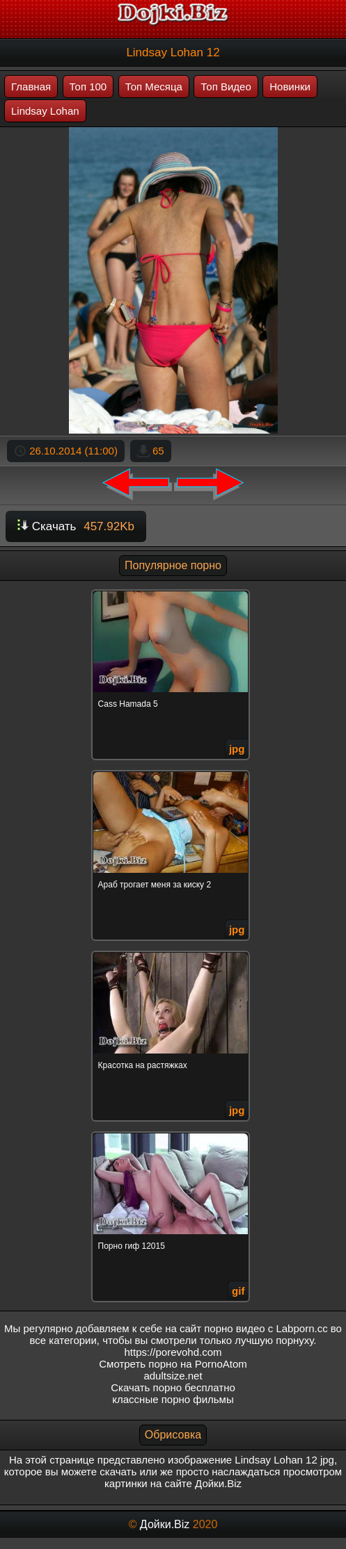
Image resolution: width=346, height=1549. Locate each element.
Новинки (289, 86)
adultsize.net (172, 1376)
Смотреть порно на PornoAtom (173, 1364)
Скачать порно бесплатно (173, 1387)
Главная (31, 86)
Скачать (75, 526)
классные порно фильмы (172, 1399)
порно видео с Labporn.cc (265, 1328)
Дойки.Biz (164, 1524)
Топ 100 (88, 86)
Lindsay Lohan (45, 111)
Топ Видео (225, 86)
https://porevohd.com (172, 1352)
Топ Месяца (153, 86)
